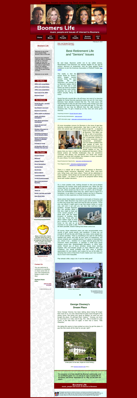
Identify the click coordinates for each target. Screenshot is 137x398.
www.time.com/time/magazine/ (79, 164)
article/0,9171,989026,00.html (78, 165)
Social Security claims (76, 113)
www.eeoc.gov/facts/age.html (84, 161)
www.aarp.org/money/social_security (81, 119)
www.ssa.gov (78, 116)
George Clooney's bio (80, 366)
